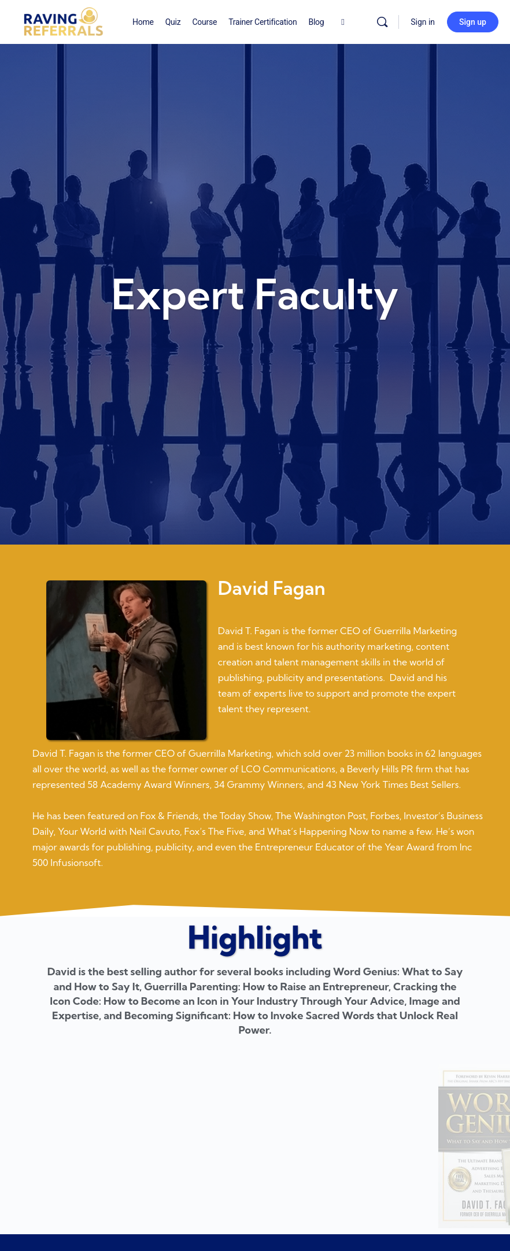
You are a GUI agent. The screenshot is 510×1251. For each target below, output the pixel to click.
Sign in (423, 22)
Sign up (472, 22)
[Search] (382, 22)
